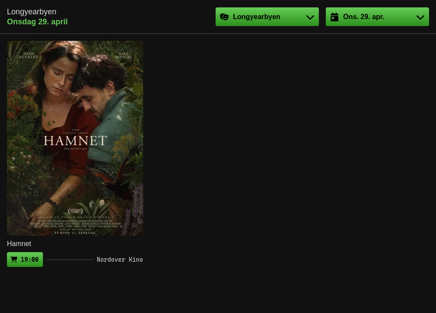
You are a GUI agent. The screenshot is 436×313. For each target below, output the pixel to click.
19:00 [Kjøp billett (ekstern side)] (30, 259)
